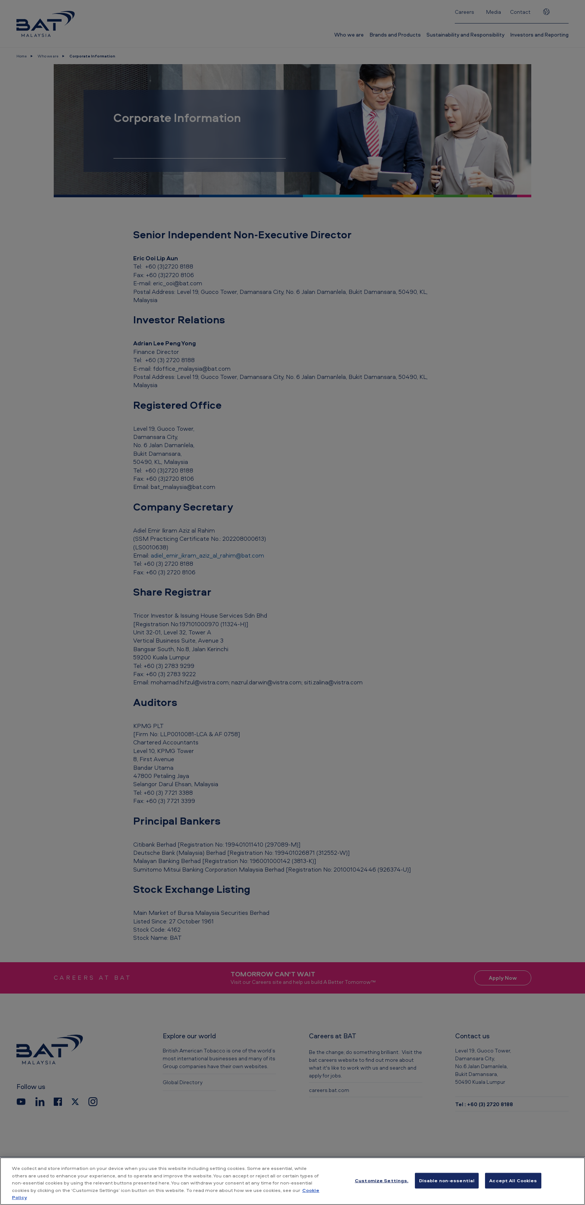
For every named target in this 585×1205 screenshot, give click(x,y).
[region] (292, 1181)
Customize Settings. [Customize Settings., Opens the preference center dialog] (381, 1180)
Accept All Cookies (513, 1180)
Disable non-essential (447, 1180)
